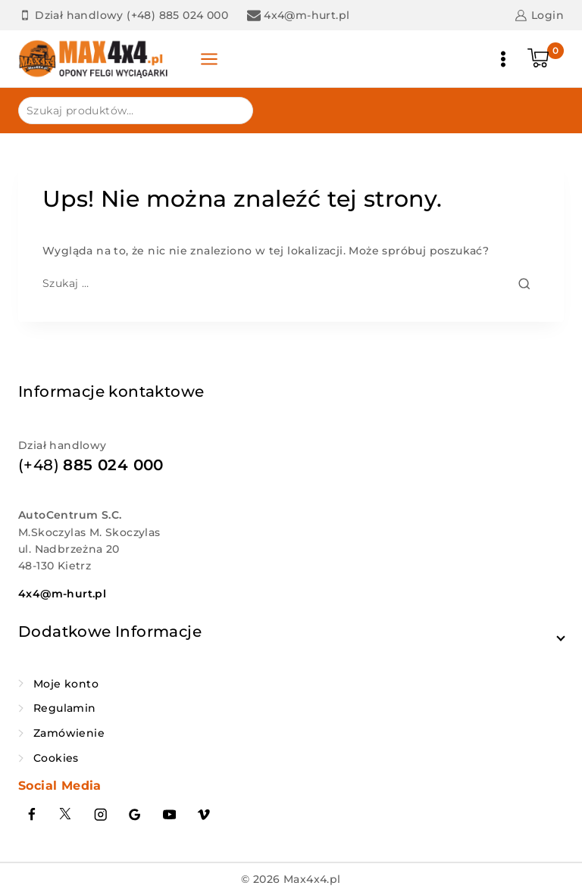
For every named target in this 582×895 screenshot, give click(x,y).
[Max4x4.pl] (94, 59)
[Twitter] (66, 814)
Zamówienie (69, 733)
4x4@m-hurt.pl (62, 593)
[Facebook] (31, 814)
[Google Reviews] (135, 814)
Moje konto (66, 684)
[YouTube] (169, 814)
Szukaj (232, 109)
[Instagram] (100, 814)
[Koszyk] (545, 59)
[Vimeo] (204, 814)
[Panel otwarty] (210, 59)
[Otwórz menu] (503, 59)
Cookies (56, 758)
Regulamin (64, 708)
